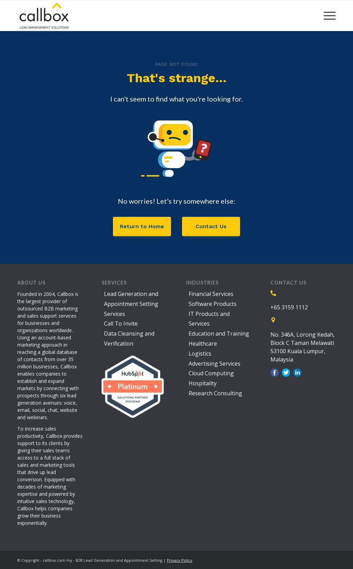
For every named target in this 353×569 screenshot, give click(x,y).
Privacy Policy (179, 560)
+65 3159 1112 (289, 307)
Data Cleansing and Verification (129, 338)
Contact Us (211, 226)
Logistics (200, 353)
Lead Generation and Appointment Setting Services (131, 304)
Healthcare (203, 343)
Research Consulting (215, 393)
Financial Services (211, 294)
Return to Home (142, 226)
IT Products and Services (209, 319)
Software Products (213, 304)
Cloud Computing (211, 373)
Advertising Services (214, 363)
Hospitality (203, 383)
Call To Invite (121, 323)
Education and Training (219, 333)
